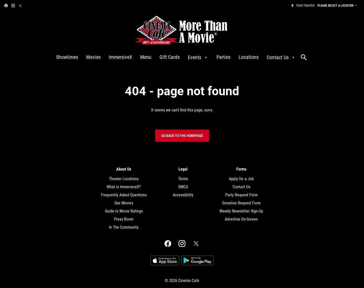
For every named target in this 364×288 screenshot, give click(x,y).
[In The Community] (124, 227)
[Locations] (249, 57)
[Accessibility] (183, 195)
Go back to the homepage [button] (182, 136)
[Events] (198, 57)
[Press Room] (123, 219)
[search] (304, 57)
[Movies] (93, 57)
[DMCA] (183, 187)
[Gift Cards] (170, 57)
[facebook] (6, 6)
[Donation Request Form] (241, 203)
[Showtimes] (67, 57)
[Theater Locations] (124, 179)
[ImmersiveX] (120, 57)
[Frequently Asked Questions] (124, 195)
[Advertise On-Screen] (241, 219)
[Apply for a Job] (241, 179)
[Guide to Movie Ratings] (124, 211)
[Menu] (145, 57)
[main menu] (176, 57)
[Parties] (223, 57)
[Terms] (183, 179)
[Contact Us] (281, 57)
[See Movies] (124, 203)
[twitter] (20, 6)
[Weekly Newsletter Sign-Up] (241, 211)
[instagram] (13, 6)
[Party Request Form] (241, 195)
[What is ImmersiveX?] (124, 187)
